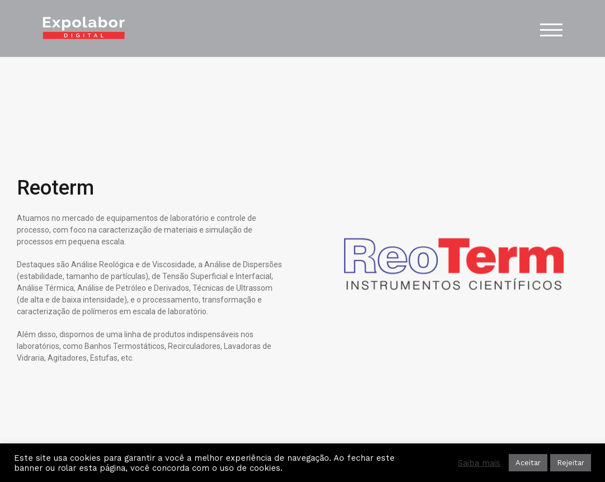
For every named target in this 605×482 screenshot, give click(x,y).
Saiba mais (479, 463)
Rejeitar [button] (570, 463)
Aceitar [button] (528, 463)
